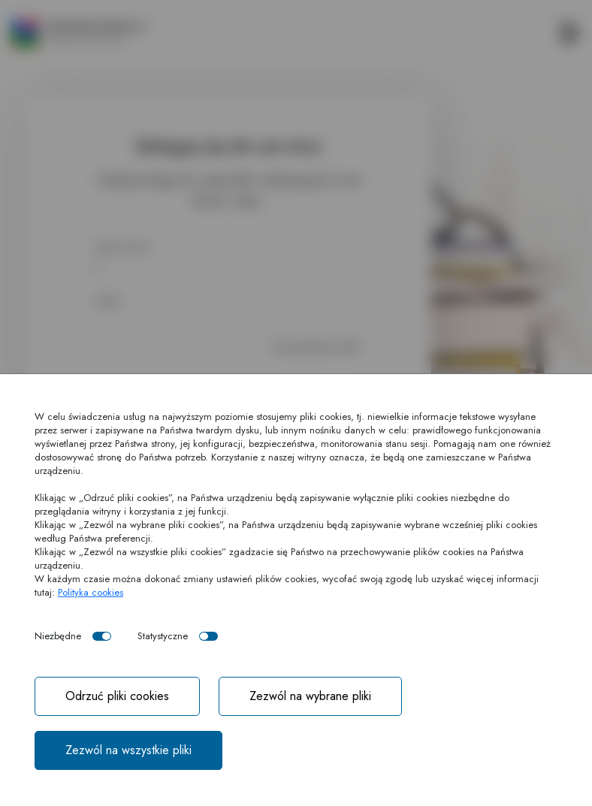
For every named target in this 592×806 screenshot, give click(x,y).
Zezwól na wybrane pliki (310, 696)
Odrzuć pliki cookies (117, 696)
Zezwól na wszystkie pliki (128, 750)
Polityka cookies (90, 592)
